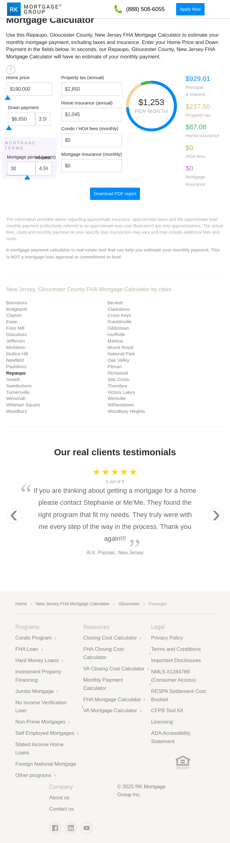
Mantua (115, 340)
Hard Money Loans (37, 660)
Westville (116, 398)
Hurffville (116, 334)
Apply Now (190, 9)
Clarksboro (118, 309)
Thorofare (117, 385)
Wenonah (16, 398)
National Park (121, 353)
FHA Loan (26, 649)
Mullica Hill (17, 353)
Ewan (11, 321)
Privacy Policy (167, 638)
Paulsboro (16, 366)
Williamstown (120, 404)
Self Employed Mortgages (44, 733)
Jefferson (15, 340)
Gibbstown (118, 328)
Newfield (15, 360)
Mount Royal (120, 347)
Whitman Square (23, 404)
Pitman (114, 366)
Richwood (117, 373)
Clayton (14, 315)
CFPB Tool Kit (167, 710)
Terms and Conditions (176, 649)
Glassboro (16, 334)
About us (59, 798)
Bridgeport (16, 309)
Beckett (115, 302)
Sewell (13, 379)
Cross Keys (119, 315)
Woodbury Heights (126, 411)
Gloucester (129, 603)
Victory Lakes (121, 392)
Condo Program (33, 638)
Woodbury (16, 411)
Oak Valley (118, 360)
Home (21, 603)
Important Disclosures (176, 660)
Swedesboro (19, 385)
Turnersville (18, 392)
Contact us (61, 809)
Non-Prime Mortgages (40, 722)
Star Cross (118, 379)
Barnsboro (16, 302)
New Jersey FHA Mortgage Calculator (73, 603)
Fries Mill (15, 328)
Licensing (162, 722)
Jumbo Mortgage (34, 691)
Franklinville (119, 321)
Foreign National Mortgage (45, 764)
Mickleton (15, 347)
